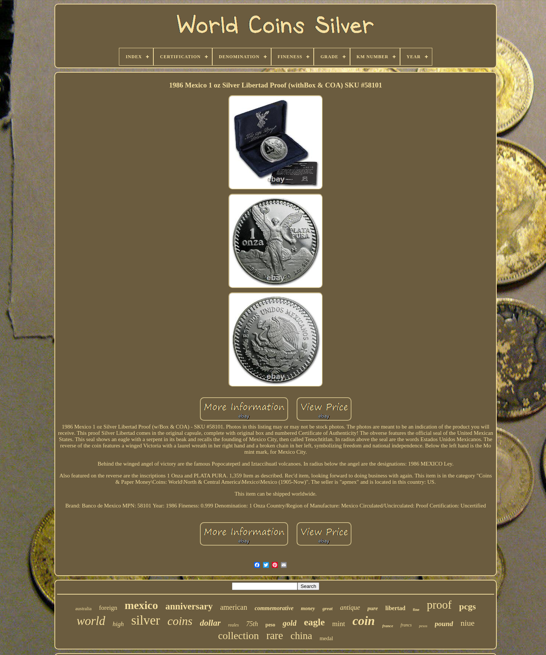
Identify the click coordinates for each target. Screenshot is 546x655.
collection (238, 635)
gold (289, 623)
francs (406, 625)
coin (364, 621)
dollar (210, 623)
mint (338, 624)
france (387, 625)
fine (416, 609)
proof (439, 604)
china (301, 635)
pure (372, 608)
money (308, 608)
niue (467, 623)
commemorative (273, 608)
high (118, 624)
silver (145, 620)
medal (326, 638)
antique (350, 607)
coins (180, 621)
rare (274, 635)
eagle (314, 622)
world (91, 621)
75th (252, 624)
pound (444, 624)
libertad (395, 608)
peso (270, 625)
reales (233, 625)
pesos (423, 626)
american (233, 607)
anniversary (189, 606)
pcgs (467, 606)
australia (83, 608)
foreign (108, 607)
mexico (141, 605)
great (327, 608)
